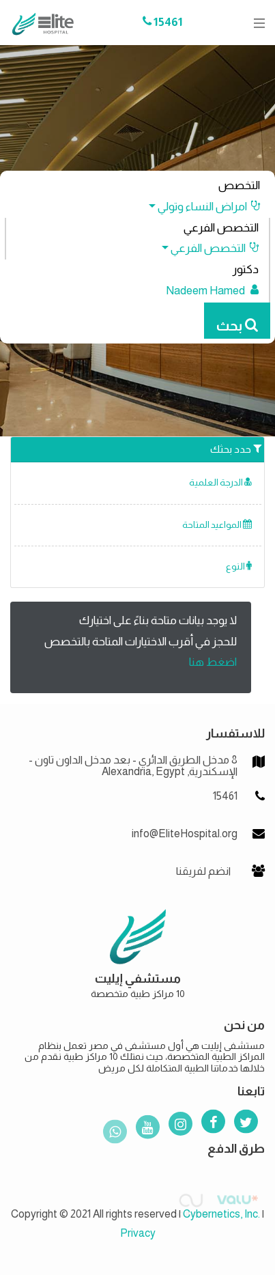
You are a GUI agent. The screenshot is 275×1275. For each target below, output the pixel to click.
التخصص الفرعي (221, 227)
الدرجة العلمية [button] (220, 482)
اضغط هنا (213, 662)
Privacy (138, 1233)
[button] (198, 206)
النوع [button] (239, 566)
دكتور (245, 269)
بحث (237, 325)
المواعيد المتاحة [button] (217, 525)
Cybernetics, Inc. (221, 1214)
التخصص (239, 185)
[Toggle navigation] (255, 23)
